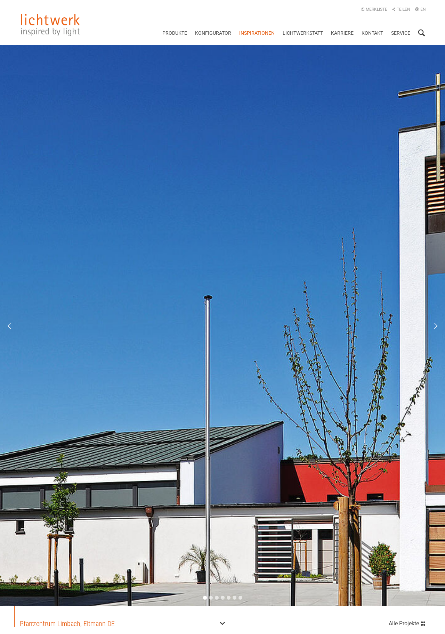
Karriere (342, 33)
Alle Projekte (407, 623)
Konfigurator (213, 33)
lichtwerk (50, 25)
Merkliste (374, 9)
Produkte (174, 33)
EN (420, 9)
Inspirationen (257, 33)
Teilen (401, 9)
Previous (14, 326)
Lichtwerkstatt (303, 33)
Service (400, 33)
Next (431, 326)
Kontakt (372, 33)
